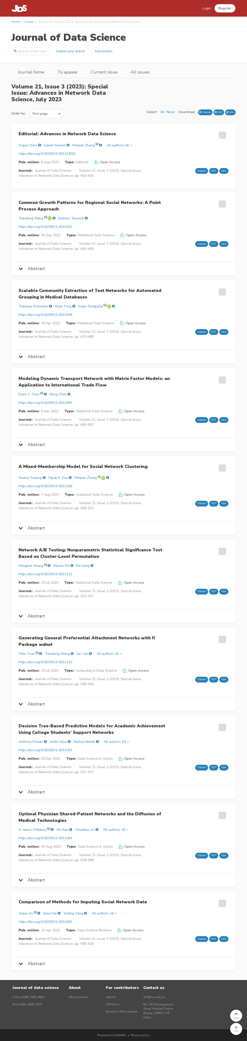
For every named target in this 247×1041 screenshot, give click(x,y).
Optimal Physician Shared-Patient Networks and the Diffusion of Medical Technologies (90, 817)
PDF (219, 112)
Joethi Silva (58, 741)
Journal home (31, 72)
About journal (78, 997)
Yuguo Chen (28, 145)
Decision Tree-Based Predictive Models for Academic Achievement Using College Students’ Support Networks (92, 729)
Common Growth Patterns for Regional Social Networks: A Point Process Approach (90, 206)
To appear (67, 72)
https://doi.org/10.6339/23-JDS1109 (45, 486)
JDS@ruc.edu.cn (154, 997)
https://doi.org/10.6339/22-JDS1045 (45, 921)
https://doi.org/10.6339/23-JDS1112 (45, 574)
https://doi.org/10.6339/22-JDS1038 (45, 314)
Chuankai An (85, 829)
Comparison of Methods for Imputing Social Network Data (83, 902)
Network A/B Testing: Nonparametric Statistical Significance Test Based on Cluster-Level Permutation (90, 553)
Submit (111, 997)
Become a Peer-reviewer (121, 1012)
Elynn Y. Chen (29, 394)
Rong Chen (58, 394)
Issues (29, 22)
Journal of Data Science (68, 37)
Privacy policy (140, 1035)
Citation (205, 112)
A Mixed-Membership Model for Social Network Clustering (83, 466)
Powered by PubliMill (111, 1035)
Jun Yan (82, 653)
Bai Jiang (82, 565)
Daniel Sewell (55, 145)
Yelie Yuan (27, 653)
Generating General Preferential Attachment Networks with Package (87, 641)
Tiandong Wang (31, 218)
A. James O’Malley (32, 829)
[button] (224, 8)
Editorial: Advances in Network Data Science (67, 134)
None (170, 112)
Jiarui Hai (50, 913)
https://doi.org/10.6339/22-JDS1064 (45, 838)
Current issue (104, 72)
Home (16, 22)
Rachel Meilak (84, 741)
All (162, 112)
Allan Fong (63, 306)
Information (103, 51)
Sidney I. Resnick (71, 218)
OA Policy (112, 1004)
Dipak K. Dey (58, 477)
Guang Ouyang (30, 477)
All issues (140, 72)
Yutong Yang (73, 913)
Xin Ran (62, 829)
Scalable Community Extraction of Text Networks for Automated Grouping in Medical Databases (90, 294)
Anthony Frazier (31, 741)
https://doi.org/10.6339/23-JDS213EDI (47, 153)
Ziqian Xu (26, 913)
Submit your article (70, 51)
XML (230, 112)
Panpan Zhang (83, 145)
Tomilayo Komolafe (33, 306)
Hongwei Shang (31, 565)
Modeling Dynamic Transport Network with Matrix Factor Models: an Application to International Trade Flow (94, 382)
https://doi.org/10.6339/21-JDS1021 (45, 226)
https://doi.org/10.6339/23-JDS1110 (45, 662)
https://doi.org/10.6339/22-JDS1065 (45, 402)
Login (207, 8)
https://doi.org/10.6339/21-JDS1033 (45, 750)
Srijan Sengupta (90, 306)
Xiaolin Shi (61, 565)
